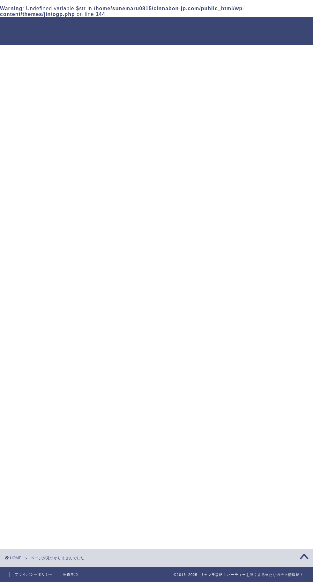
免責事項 (70, 574)
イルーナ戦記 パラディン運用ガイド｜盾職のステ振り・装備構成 (264, 218)
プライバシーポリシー (34, 574)
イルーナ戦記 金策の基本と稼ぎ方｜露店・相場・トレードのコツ (264, 388)
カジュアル (32, 409)
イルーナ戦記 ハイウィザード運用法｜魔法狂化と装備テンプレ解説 (264, 243)
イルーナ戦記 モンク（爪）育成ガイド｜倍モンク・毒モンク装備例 (264, 316)
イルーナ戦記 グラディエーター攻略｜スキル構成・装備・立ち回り (264, 194)
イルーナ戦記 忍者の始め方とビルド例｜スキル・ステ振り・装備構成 (264, 291)
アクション (32, 425)
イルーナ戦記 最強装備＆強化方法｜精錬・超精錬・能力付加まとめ (264, 340)
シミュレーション (41, 433)
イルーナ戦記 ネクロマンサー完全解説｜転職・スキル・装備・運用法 (264, 267)
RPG (25, 417)
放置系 (27, 392)
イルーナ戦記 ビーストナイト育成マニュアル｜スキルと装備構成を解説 (264, 169)
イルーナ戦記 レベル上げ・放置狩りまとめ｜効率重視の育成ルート (264, 364)
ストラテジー (35, 400)
